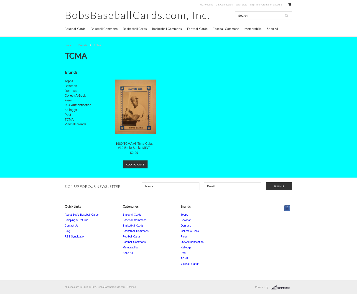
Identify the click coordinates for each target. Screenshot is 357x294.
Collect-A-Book (75, 95)
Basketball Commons (167, 29)
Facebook (287, 208)
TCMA (69, 119)
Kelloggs (71, 110)
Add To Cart (135, 164)
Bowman (71, 86)
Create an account (271, 4)
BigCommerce (281, 287)
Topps (69, 81)
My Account (206, 4)
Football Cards (197, 29)
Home (68, 45)
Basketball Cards (135, 29)
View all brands (75, 124)
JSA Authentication (78, 105)
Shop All (272, 29)
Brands (83, 45)
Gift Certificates (224, 4)
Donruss (70, 91)
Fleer (68, 100)
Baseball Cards (75, 29)
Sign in (254, 4)
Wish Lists (241, 4)
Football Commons (226, 29)
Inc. (137, 15)
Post (68, 114)
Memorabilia (253, 29)
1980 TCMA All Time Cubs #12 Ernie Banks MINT (134, 146)
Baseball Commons (104, 29)
